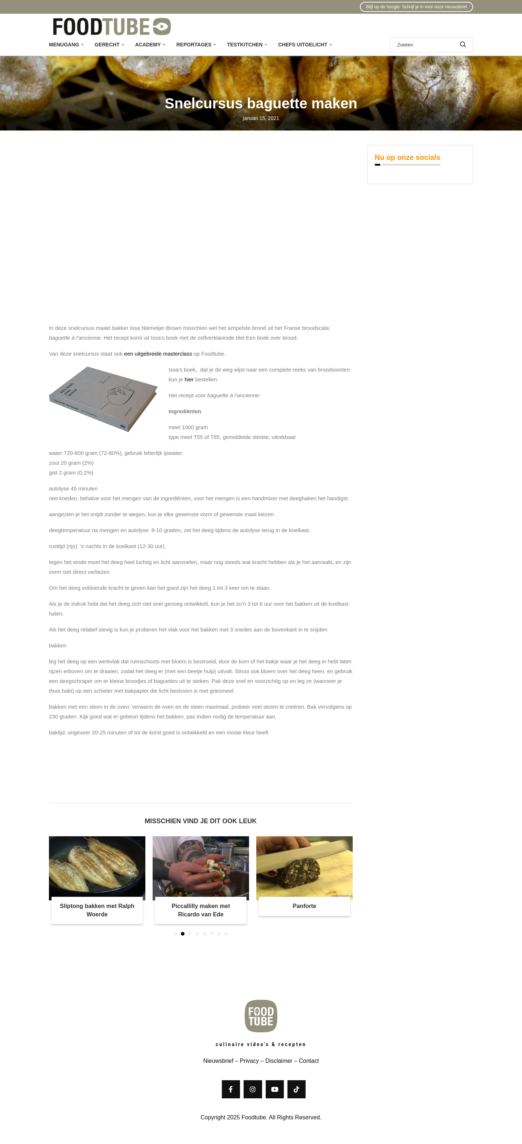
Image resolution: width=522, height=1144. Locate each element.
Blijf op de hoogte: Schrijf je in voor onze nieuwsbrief (416, 6)
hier (189, 379)
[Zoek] (431, 44)
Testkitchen (244, 44)
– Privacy (246, 1061)
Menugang (64, 44)
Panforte (304, 906)
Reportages (193, 44)
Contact (309, 1061)
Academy (148, 44)
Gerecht (107, 44)
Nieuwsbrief (218, 1061)
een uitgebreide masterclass (158, 354)
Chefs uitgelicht (302, 44)
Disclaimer (279, 1061)
